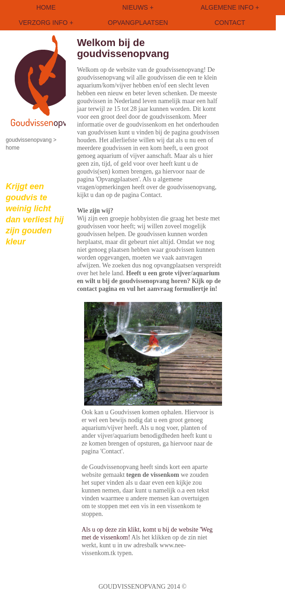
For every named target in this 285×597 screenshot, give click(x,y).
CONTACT (230, 22)
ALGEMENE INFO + (229, 7)
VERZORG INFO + (46, 22)
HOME (46, 7)
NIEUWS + (138, 7)
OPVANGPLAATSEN (138, 22)
